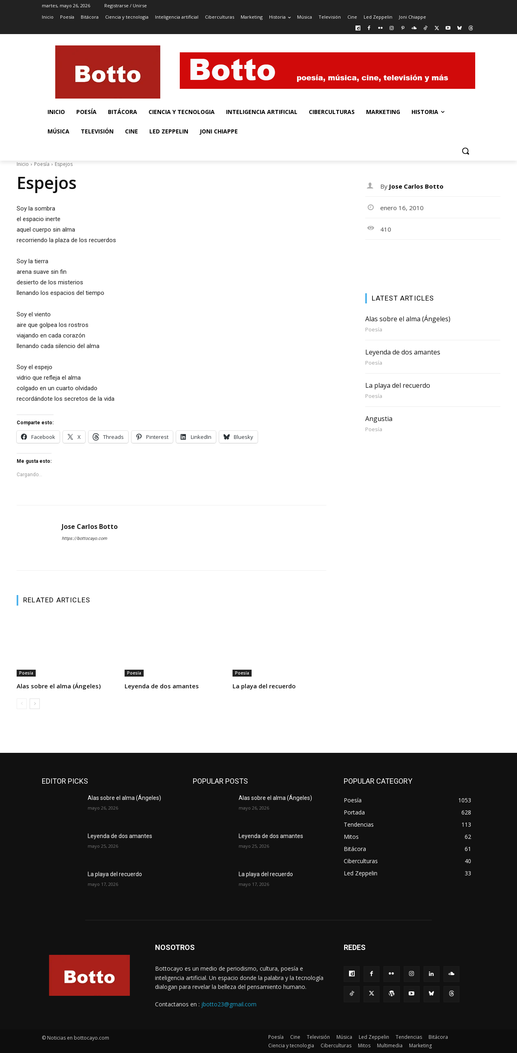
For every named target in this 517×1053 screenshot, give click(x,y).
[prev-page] (22, 703)
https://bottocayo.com (84, 538)
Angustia (378, 418)
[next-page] (35, 703)
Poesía (42, 164)
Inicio (23, 164)
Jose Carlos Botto (90, 526)
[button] (465, 151)
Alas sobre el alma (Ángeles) (59, 686)
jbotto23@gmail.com (228, 1004)
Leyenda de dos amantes (162, 686)
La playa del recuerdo (264, 686)
